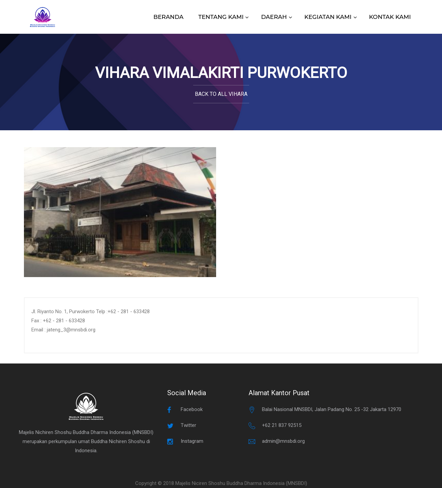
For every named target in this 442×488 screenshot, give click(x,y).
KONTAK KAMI (390, 16)
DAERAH (274, 16)
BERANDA (168, 16)
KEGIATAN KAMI (328, 16)
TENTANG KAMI (220, 16)
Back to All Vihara (221, 94)
